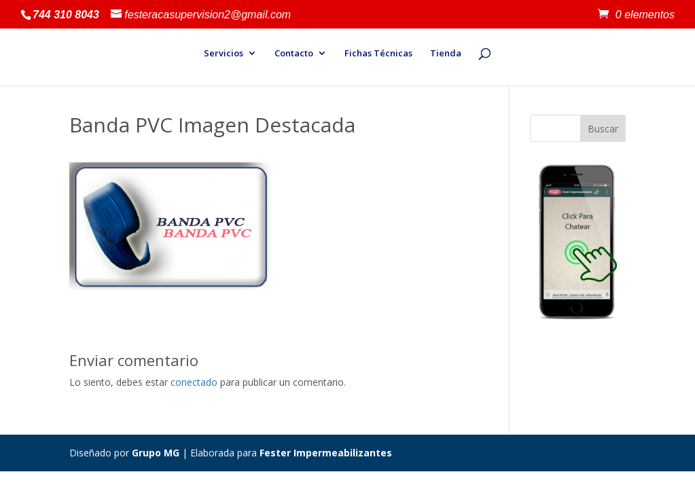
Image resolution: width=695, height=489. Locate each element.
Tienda (445, 53)
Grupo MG (155, 452)
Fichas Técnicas (378, 53)
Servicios (223, 53)
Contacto (293, 53)
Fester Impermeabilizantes (326, 452)
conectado (194, 382)
